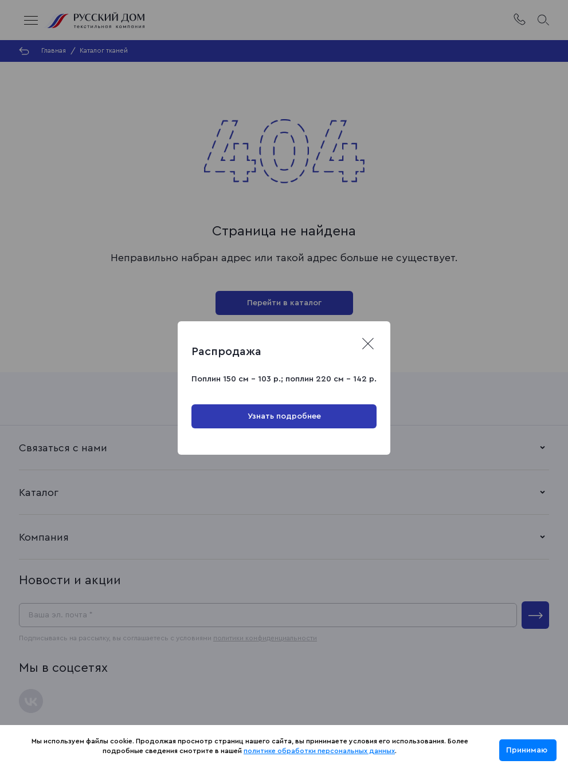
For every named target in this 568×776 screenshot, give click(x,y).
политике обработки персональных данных (319, 750)
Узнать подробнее (284, 416)
